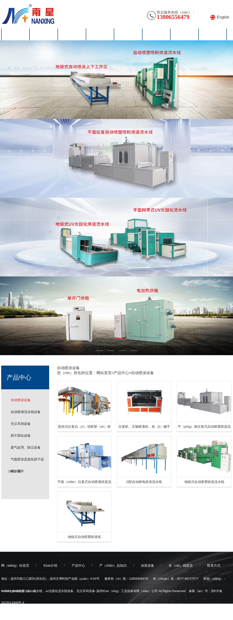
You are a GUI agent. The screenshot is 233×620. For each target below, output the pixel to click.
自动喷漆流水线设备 (26, 412)
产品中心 (121, 373)
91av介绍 (44, 34)
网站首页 (15, 34)
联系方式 (213, 565)
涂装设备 (147, 565)
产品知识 (100, 34)
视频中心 (156, 34)
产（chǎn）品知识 (113, 565)
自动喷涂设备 (21, 400)
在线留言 (184, 34)
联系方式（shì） (212, 34)
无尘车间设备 (21, 424)
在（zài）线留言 (181, 565)
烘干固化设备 (21, 435)
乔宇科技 (26, 614)
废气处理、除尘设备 (26, 447)
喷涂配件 (17, 471)
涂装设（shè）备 (128, 34)
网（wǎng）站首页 (15, 565)
